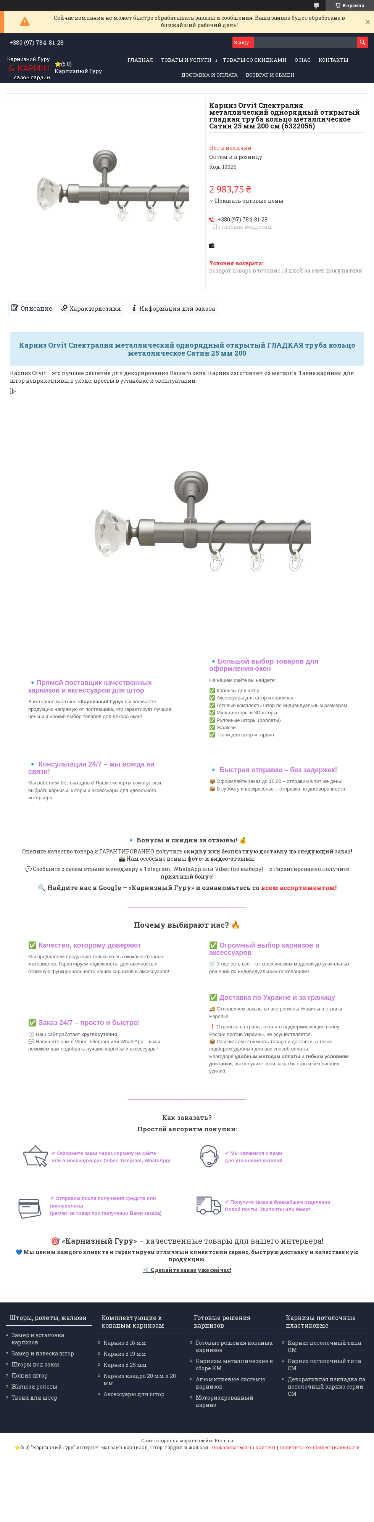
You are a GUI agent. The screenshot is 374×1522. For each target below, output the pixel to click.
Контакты (333, 59)
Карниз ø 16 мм (124, 1342)
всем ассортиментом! (299, 887)
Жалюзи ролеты (34, 1386)
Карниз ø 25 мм (125, 1364)
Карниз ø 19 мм (124, 1353)
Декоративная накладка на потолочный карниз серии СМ (326, 1386)
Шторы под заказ (35, 1364)
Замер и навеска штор (42, 1353)
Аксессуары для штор (133, 1394)
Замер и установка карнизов (37, 1338)
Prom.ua (223, 1440)
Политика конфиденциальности (319, 1447)
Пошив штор (29, 1375)
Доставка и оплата (209, 74)
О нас (303, 59)
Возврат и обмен (270, 74)
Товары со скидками (255, 59)
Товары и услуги (186, 59)
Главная (140, 59)
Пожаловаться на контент (244, 1447)
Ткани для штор (34, 1397)
